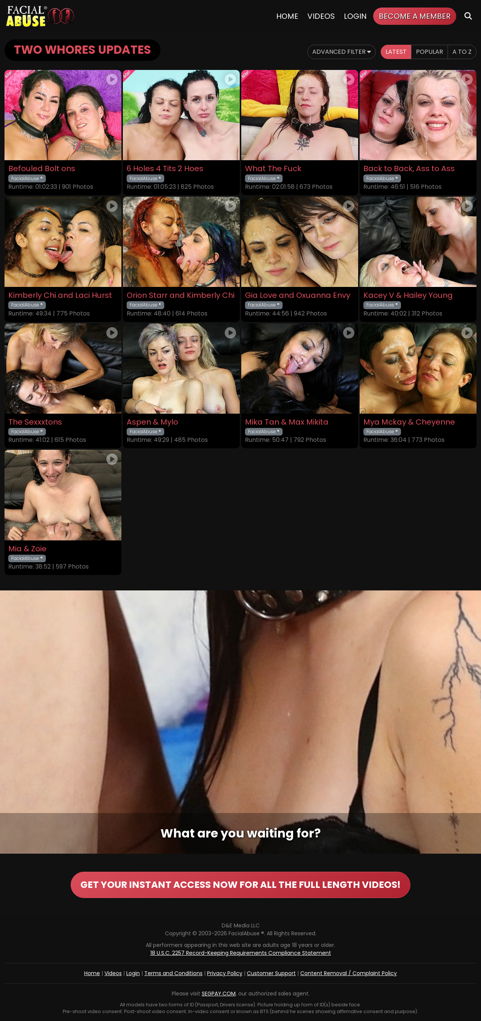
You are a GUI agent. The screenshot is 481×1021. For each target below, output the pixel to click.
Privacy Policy (224, 973)
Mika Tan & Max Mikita (286, 422)
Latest (396, 51)
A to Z (462, 51)
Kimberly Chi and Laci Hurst (60, 295)
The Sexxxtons (35, 422)
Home (287, 16)
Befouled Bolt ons (41, 168)
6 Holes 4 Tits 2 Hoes (165, 168)
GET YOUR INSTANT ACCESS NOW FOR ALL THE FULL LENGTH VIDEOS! (240, 884)
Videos (321, 16)
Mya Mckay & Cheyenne (409, 422)
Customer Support (271, 973)
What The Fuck (273, 168)
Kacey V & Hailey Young (408, 295)
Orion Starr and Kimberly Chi (180, 295)
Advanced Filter (341, 51)
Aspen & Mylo (152, 422)
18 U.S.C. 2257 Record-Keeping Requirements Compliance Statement (240, 953)
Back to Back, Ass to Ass (409, 168)
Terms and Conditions (173, 973)
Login (355, 16)
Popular (429, 51)
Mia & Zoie (27, 549)
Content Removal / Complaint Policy (348, 973)
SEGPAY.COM (219, 993)
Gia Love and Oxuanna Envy (297, 295)
